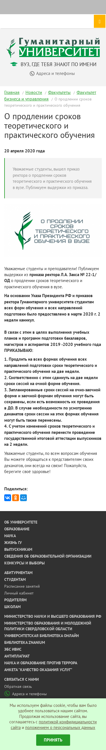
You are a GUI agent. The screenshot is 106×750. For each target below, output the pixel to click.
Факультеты (59, 92)
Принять (53, 740)
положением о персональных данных (60, 727)
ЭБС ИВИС (12, 649)
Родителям (15, 599)
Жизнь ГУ (13, 542)
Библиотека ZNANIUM (24, 642)
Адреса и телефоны (25, 693)
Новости (33, 92)
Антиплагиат (17, 656)
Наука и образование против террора (40, 662)
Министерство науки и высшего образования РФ (52, 616)
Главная (12, 92)
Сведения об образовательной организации (47, 556)
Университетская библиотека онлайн (41, 635)
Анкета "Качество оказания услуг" (38, 669)
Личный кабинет (19, 593)
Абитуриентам (18, 572)
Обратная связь (18, 686)
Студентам (15, 579)
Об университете (20, 522)
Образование (16, 528)
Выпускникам (18, 549)
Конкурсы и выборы (24, 563)
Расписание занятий (22, 586)
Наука (10, 535)
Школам (12, 606)
